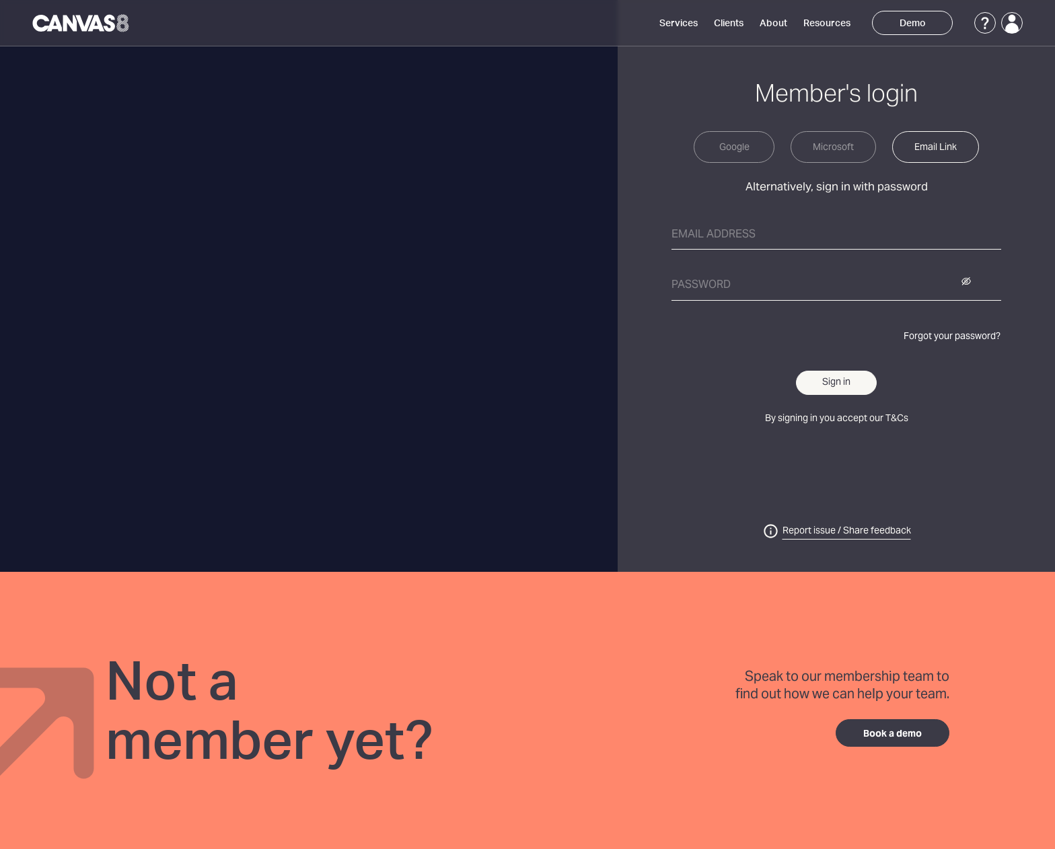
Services (678, 23)
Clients (728, 23)
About (773, 23)
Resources (826, 23)
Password (701, 285)
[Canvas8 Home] (81, 22)
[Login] (1012, 23)
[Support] (985, 23)
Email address (713, 235)
